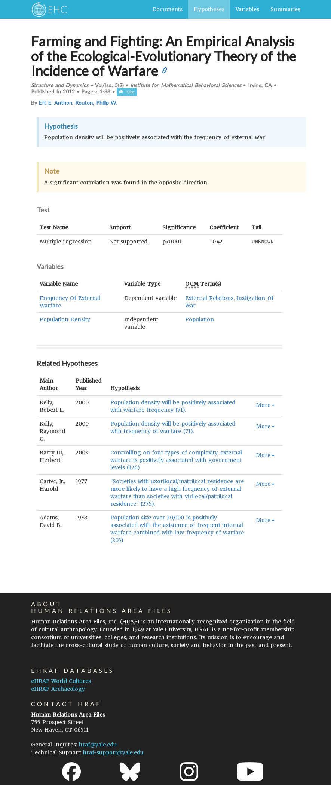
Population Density (65, 319)
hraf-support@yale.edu (113, 752)
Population (199, 319)
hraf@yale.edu (98, 744)
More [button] (265, 404)
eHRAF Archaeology (58, 688)
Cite (127, 92)
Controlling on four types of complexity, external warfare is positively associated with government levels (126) (176, 459)
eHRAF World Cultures (61, 680)
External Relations (209, 297)
